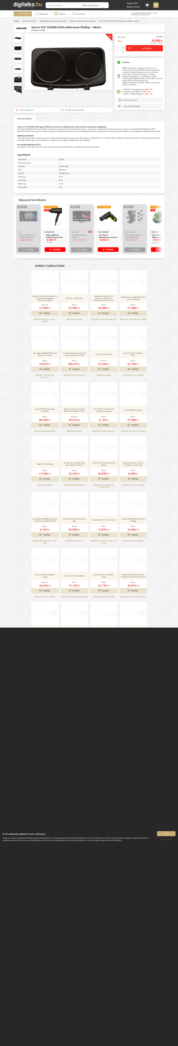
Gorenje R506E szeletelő (133, 446)
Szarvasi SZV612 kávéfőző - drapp (103, 612)
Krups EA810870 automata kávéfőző (45, 446)
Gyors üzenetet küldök (132, 105)
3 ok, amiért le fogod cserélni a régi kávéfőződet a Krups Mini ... (144, 14)
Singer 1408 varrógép (45, 500)
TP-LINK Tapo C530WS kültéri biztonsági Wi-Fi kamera (74, 500)
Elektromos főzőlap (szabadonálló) (82, 21)
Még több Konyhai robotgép (133, 577)
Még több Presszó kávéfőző (133, 412)
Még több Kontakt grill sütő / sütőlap (133, 356)
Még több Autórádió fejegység (104, 468)
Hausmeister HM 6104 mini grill (103, 556)
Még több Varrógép (104, 412)
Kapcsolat (78, 13)
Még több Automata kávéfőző (45, 468)
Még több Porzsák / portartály (133, 521)
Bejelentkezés (133, 6)
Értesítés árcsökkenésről (73, 110)
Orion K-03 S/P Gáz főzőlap (74, 612)
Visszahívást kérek (131, 98)
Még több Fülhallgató (74, 468)
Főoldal (16, 21)
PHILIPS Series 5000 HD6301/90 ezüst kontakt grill (133, 334)
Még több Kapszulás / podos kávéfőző (45, 357)
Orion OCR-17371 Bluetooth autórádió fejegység (103, 446)
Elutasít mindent (166, 840)
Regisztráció (132, 3)
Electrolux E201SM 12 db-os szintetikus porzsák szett (133, 500)
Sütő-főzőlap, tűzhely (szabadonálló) (53, 21)
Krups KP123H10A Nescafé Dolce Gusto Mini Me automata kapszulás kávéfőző (45, 334)
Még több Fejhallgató (74, 356)
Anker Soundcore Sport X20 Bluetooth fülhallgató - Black (74, 446)
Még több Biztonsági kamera (74, 521)
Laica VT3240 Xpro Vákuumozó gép (74, 556)
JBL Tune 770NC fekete (74, 334)
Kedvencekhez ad (24, 110)
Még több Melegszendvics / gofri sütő (45, 578)
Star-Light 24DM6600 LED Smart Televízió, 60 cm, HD (45, 390)
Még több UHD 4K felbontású (74, 412)
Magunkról (41, 13)
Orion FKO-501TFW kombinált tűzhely (104, 500)
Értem (166, 835)
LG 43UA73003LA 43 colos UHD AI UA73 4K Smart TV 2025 (74, 390)
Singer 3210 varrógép (104, 390)
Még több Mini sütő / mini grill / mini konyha (104, 578)
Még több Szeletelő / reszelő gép (133, 468)
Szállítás (60, 13)
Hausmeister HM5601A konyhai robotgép (133, 556)
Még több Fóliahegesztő (74, 577)
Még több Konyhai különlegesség (103, 356)
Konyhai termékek (29, 21)
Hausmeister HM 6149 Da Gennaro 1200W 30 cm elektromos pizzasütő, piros (103, 334)
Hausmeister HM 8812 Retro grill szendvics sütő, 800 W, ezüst (45, 556)
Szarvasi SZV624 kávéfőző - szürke (44, 612)
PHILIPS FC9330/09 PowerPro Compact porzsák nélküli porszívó (133, 612)
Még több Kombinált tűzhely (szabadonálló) (103, 522)
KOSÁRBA (30, 249)
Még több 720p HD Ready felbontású (45, 413)
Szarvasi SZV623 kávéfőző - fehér (133, 390)
